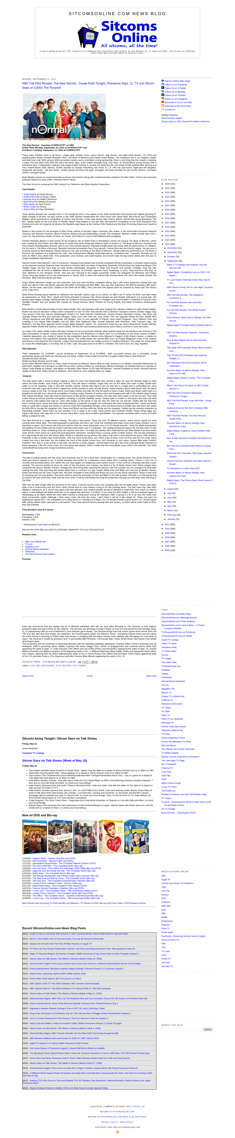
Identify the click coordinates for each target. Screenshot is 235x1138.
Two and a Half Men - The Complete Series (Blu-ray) (57, 866)
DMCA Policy (127, 1122)
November (172, 252)
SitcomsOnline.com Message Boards (179, 617)
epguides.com (32, 546)
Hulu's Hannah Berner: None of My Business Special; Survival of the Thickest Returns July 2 (74, 1003)
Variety (164, 673)
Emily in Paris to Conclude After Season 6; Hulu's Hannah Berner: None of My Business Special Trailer (79, 934)
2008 (167, 537)
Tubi (163, 947)
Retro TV (165, 715)
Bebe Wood (29, 201)
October (171, 256)
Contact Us (168, 109)
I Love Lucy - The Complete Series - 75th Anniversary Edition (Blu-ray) (66, 898)
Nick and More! (168, 745)
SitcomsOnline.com (123, 1112)
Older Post (151, 676)
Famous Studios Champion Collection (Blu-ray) (54, 888)
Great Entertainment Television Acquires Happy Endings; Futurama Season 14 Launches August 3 (77, 968)
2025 (167, 188)
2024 (167, 192)
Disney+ (165, 894)
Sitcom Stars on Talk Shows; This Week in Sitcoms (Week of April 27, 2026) (66, 1063)
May (169, 502)
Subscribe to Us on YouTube (178, 102)
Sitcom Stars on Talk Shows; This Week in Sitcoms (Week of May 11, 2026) (66, 993)
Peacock (165, 925)
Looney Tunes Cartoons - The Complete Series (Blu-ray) (59, 893)
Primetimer (166, 677)
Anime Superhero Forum (173, 738)
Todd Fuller (42, 524)
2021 (167, 205)
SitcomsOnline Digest (171, 118)
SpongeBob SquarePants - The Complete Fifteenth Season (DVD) (64, 863)
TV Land (165, 951)
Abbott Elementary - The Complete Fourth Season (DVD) (59, 885)
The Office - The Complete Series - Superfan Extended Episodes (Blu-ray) (67, 895)
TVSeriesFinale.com (171, 666)
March (170, 510)
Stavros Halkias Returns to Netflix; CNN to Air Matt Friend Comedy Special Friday (69, 1088)
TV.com (28, 544)
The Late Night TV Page (172, 760)
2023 (167, 196)
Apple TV (165, 879)
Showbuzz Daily (169, 647)
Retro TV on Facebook (172, 719)
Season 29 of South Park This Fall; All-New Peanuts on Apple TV (61, 944)
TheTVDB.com (168, 790)
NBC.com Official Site (35, 541)
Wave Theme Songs (171, 783)
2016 (167, 227)
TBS (163, 943)
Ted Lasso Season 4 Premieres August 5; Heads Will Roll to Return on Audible (67, 1048)
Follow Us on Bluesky (175, 92)
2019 (167, 214)
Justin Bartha (30, 194)
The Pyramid (79, 666)
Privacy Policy (109, 1122)
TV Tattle (165, 711)
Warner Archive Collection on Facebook (180, 756)
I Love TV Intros (169, 787)
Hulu (163, 910)
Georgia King (30, 199)
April (169, 506)
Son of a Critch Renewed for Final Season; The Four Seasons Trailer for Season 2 (69, 1018)
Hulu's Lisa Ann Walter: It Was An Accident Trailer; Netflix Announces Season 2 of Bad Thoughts (75, 1023)
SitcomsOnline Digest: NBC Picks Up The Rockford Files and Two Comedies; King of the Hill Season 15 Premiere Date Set (88, 998)
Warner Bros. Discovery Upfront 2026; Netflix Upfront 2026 (58, 973)
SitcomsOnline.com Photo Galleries (178, 621)
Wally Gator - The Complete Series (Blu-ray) (53, 873)
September (172, 261)
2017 (167, 222)
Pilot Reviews (63, 666)
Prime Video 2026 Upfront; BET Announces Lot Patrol (55, 978)
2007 (167, 541)
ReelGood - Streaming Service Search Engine (183, 936)
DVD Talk (165, 775)
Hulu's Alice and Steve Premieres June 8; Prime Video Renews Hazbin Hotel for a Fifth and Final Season (80, 1058)
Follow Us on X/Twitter (175, 88)
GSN (33, 666)
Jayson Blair (29, 209)
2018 (167, 218)
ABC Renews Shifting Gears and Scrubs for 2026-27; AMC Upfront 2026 (64, 1038)
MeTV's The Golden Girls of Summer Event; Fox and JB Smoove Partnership (66, 939)
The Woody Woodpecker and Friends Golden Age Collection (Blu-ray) (65, 876)
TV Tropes (166, 798)
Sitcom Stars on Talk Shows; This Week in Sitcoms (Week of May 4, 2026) (65, 1028)
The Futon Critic (169, 662)
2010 (167, 528)
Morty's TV (166, 692)
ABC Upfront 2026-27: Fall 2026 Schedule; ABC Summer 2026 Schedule (64, 983)
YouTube (165, 962)
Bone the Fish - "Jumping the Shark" (178, 813)
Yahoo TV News (169, 643)
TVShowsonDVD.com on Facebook (178, 632)
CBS (163, 887)
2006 (167, 546)
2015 (167, 231)
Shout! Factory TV (170, 940)
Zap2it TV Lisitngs (170, 640)
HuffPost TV (167, 700)
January (171, 519)
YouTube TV (167, 966)
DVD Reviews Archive (135, 903)
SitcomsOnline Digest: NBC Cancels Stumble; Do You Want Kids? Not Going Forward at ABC (74, 1033)
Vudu (163, 955)
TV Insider (166, 658)
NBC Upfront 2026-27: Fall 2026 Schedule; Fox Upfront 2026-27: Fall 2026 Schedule (70, 988)
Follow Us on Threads (175, 95)
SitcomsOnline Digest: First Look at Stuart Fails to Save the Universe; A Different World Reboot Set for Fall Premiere (85, 963)
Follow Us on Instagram (176, 99)
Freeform (165, 902)
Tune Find (166, 772)
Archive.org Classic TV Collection (177, 883)
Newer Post (27, 676)
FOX (163, 898)
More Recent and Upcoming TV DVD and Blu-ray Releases (50, 903)
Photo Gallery (40, 554)
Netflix (164, 917)
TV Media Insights (170, 753)
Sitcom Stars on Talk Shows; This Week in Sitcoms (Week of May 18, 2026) (66, 958)
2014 (167, 235)
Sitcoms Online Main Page (175, 81)
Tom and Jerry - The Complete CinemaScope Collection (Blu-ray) (63, 880)
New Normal (48, 666)
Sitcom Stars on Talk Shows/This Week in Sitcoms (185, 121)
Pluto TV (165, 928)
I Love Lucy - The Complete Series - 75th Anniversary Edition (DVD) (64, 890)
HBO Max (166, 906)
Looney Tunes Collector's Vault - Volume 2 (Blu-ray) (57, 883)
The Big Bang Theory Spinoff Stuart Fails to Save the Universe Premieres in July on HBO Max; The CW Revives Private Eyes (90, 1053)
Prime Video (167, 932)
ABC (163, 876)
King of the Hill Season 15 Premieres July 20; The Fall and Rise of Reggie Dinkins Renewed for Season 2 (80, 1013)
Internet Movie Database (37, 549)
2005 (167, 550)
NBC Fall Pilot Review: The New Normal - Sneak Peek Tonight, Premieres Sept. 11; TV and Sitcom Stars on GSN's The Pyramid (88, 85)
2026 (167, 184)
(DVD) (73, 858)
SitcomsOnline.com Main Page (176, 614)
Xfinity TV (166, 958)
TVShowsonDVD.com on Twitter (176, 636)
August (171, 489)
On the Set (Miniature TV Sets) (176, 741)
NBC (38, 666)
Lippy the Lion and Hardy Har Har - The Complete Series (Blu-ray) (64, 871)
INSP (163, 779)
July (169, 493)
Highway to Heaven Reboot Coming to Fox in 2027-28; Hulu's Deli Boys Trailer (67, 1008)
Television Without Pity (172, 730)
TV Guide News (168, 651)
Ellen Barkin (29, 204)
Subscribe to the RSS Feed (178, 106)
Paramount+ (167, 921)
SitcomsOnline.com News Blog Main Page (123, 1117)
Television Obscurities (171, 704)
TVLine (164, 655)
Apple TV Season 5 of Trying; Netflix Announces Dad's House (59, 1043)
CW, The (165, 891)
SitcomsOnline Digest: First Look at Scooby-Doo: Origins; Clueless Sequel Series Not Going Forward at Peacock (84, 1068)
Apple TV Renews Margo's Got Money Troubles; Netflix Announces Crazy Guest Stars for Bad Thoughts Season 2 (84, 953)
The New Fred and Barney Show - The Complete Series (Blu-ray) (63, 878)
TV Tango (166, 707)
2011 (167, 524)
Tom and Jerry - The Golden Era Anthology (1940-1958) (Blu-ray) (63, 868)
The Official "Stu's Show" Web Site (177, 749)
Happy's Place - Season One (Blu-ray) (50, 858)
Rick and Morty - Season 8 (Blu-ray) (49, 861)
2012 (167, 244)
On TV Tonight (168, 809)
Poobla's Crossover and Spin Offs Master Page (183, 794)
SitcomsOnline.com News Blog (117, 13)
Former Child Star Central (173, 726)
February (172, 515)
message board (96, 529)
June (170, 497)
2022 (167, 201)
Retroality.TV (167, 722)
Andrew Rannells (31, 196)
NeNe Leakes (30, 206)
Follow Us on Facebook (176, 84)
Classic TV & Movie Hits (172, 696)
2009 (167, 533)
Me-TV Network (168, 764)
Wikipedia (29, 551)
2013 (167, 240)
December (172, 248)
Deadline (165, 670)
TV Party (165, 734)
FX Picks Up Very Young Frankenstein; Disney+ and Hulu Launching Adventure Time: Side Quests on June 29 (82, 948)
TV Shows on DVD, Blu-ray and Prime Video (101, 903)
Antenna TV (167, 768)
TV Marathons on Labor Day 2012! (183, 468)
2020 (167, 209)
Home (90, 676)
